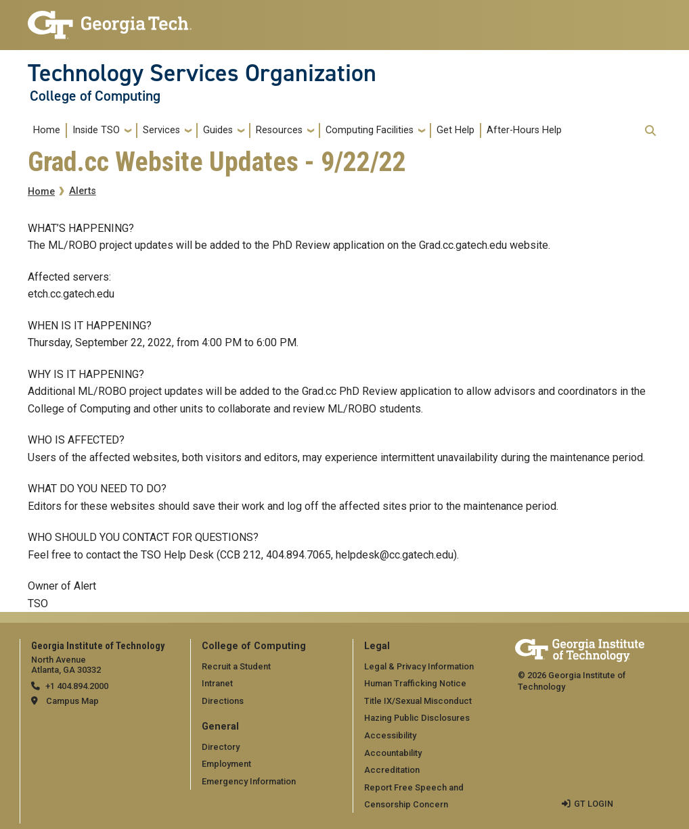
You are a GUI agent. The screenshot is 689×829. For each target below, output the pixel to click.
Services (161, 130)
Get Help (455, 130)
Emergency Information (249, 781)
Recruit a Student (236, 666)
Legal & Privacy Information (419, 666)
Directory (221, 747)
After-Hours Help (524, 130)
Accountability (393, 753)
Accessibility (390, 735)
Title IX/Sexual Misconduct (418, 701)
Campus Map (72, 701)
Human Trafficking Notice (415, 683)
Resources (279, 130)
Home (46, 130)
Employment (226, 764)
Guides (218, 130)
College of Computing (95, 96)
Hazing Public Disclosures (417, 718)
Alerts (82, 191)
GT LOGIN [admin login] (593, 804)
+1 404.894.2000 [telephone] (76, 686)
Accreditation (392, 770)
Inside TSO (96, 130)
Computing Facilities (370, 130)
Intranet (217, 683)
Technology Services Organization (202, 73)
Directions (223, 701)
